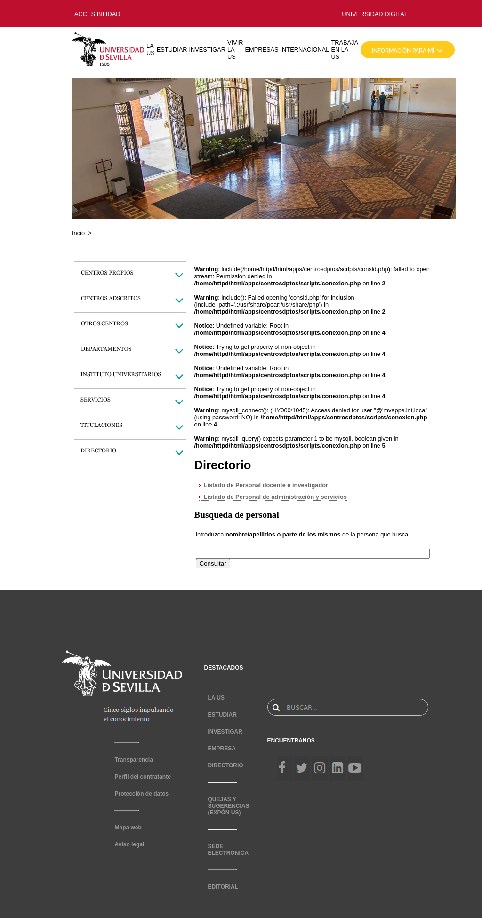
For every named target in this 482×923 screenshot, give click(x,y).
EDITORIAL (223, 887)
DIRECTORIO (225, 765)
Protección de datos (141, 793)
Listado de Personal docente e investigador (266, 485)
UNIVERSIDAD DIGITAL (375, 13)
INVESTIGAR (207, 49)
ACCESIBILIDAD (97, 13)
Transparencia (133, 760)
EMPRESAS (261, 49)
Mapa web (127, 827)
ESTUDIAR (172, 49)
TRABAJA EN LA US (344, 49)
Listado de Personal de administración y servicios (275, 496)
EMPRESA (221, 748)
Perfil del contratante (142, 776)
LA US (150, 49)
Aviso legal (129, 844)
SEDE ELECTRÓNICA (228, 849)
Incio (78, 233)
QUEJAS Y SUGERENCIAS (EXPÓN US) (228, 806)
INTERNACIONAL (305, 49)
